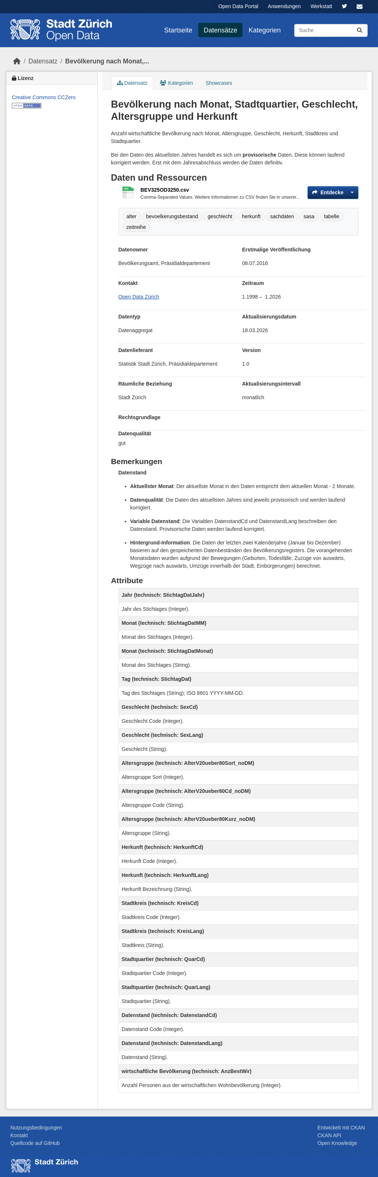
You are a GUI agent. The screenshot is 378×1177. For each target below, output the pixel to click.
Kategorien (265, 30)
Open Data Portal (238, 6)
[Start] (17, 61)
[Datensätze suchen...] (331, 30)
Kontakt (19, 1135)
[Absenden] (359, 30)
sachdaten (282, 216)
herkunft (251, 216)
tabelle (331, 216)
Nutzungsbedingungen (36, 1128)
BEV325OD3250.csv (165, 190)
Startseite (178, 30)
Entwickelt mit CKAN (341, 1128)
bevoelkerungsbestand (172, 216)
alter (132, 216)
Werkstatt (321, 6)
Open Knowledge (337, 1143)
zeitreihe (136, 227)
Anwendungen (284, 6)
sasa (309, 216)
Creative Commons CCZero (44, 97)
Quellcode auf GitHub (35, 1143)
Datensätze (220, 30)
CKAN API (329, 1135)
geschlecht (219, 216)
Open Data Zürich (138, 297)
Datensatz (43, 61)
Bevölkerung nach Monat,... (107, 61)
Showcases (219, 83)
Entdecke (327, 192)
